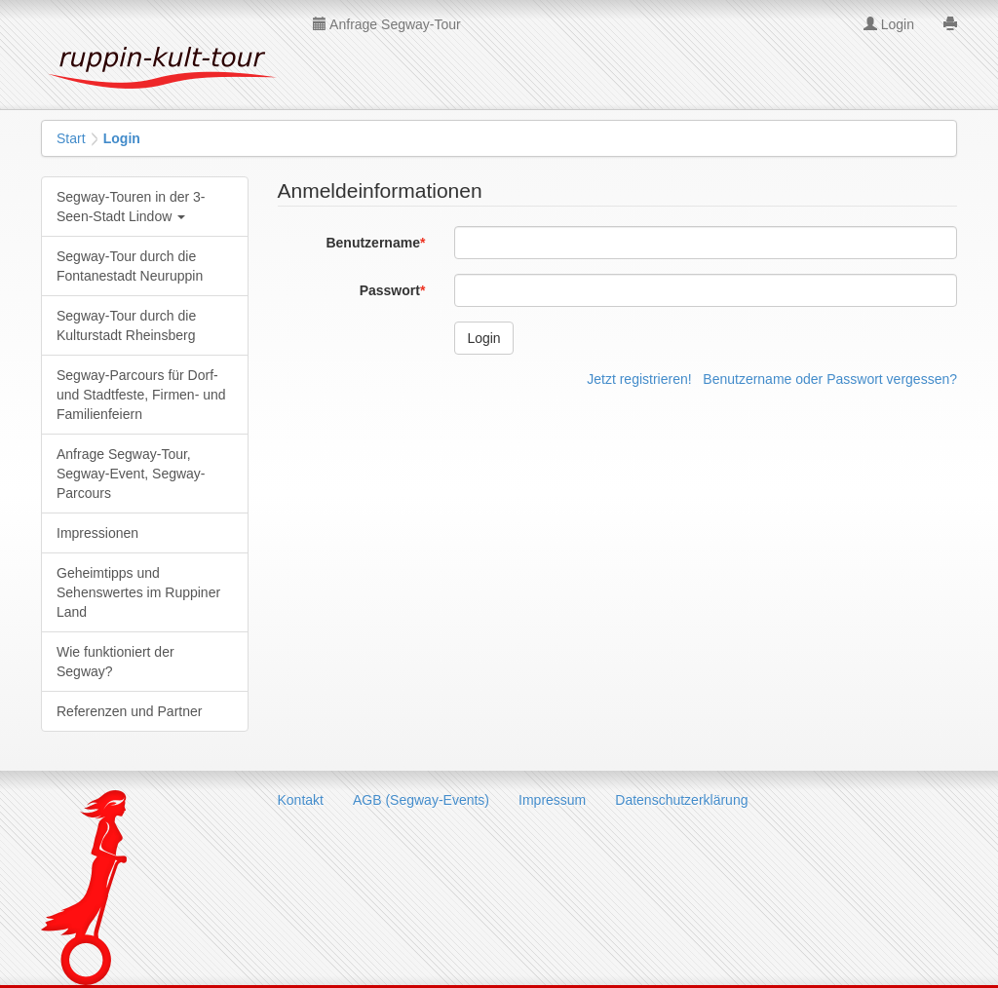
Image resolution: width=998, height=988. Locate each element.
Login (889, 24)
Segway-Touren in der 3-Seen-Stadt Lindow (131, 206)
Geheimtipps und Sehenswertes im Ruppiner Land (138, 592)
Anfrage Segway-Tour (387, 24)
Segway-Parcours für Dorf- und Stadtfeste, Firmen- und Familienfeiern (141, 394)
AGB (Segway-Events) (421, 800)
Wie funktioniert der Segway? (115, 661)
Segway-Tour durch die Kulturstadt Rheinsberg (126, 325)
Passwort (390, 290)
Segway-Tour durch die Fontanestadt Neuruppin (130, 266)
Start (71, 138)
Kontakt (301, 800)
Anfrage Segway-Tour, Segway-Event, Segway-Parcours (131, 473)
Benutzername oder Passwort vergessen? (830, 379)
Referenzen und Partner (129, 711)
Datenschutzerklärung (681, 800)
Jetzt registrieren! (639, 379)
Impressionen (97, 533)
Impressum (552, 800)
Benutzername (372, 242)
